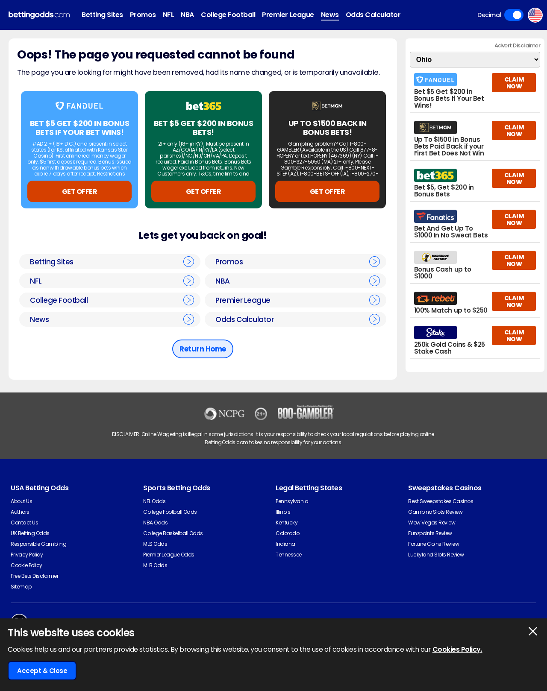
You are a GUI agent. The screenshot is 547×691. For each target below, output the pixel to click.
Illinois (283, 511)
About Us (21, 501)
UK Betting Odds (30, 533)
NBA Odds (155, 522)
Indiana (285, 544)
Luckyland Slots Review (436, 554)
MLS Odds (155, 544)
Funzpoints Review (430, 533)
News (330, 15)
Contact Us (24, 522)
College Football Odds (170, 511)
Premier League (288, 15)
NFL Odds (154, 501)
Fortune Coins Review (433, 544)
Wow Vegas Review (431, 522)
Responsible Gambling (38, 544)
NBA (187, 15)
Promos (143, 15)
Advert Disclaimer (517, 45)
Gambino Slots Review (435, 511)
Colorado (287, 533)
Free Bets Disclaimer (34, 576)
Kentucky (286, 522)
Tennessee (289, 554)
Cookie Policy (26, 565)
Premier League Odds (168, 554)
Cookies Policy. (457, 649)
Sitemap (21, 586)
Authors (20, 511)
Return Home (202, 349)
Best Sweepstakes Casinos (440, 501)
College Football (228, 15)
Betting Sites (102, 15)
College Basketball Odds (173, 533)
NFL (168, 15)
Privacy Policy (27, 554)
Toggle (513, 15)
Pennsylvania (292, 501)
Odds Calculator (373, 15)
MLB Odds (155, 565)
